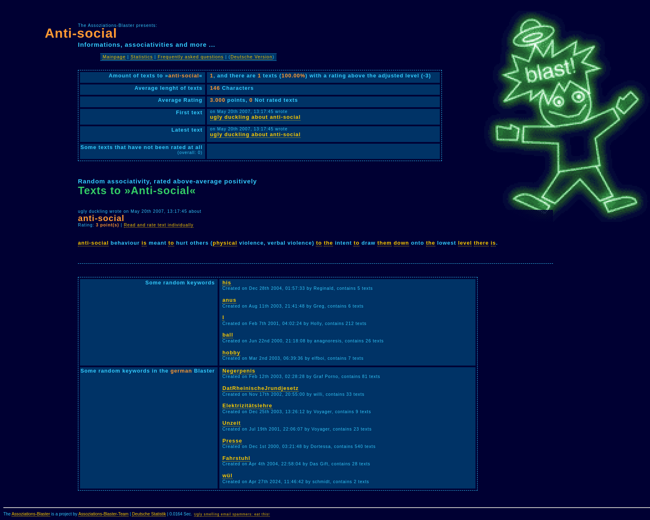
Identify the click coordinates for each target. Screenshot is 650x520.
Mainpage (114, 56)
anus (229, 300)
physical (225, 243)
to (171, 243)
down (401, 243)
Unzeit (231, 423)
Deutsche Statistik (149, 514)
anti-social (93, 243)
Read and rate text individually (159, 225)
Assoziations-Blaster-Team (103, 514)
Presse (232, 441)
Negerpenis (238, 371)
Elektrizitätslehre (247, 405)
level (465, 243)
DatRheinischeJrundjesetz (260, 388)
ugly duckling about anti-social (255, 117)
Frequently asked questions (190, 56)
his (226, 282)
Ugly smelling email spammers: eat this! (232, 514)
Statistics (142, 56)
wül (227, 475)
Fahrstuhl (236, 458)
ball (227, 335)
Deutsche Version (251, 56)
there (481, 243)
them (384, 243)
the (328, 243)
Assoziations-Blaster (31, 514)
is (144, 243)
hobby (231, 352)
